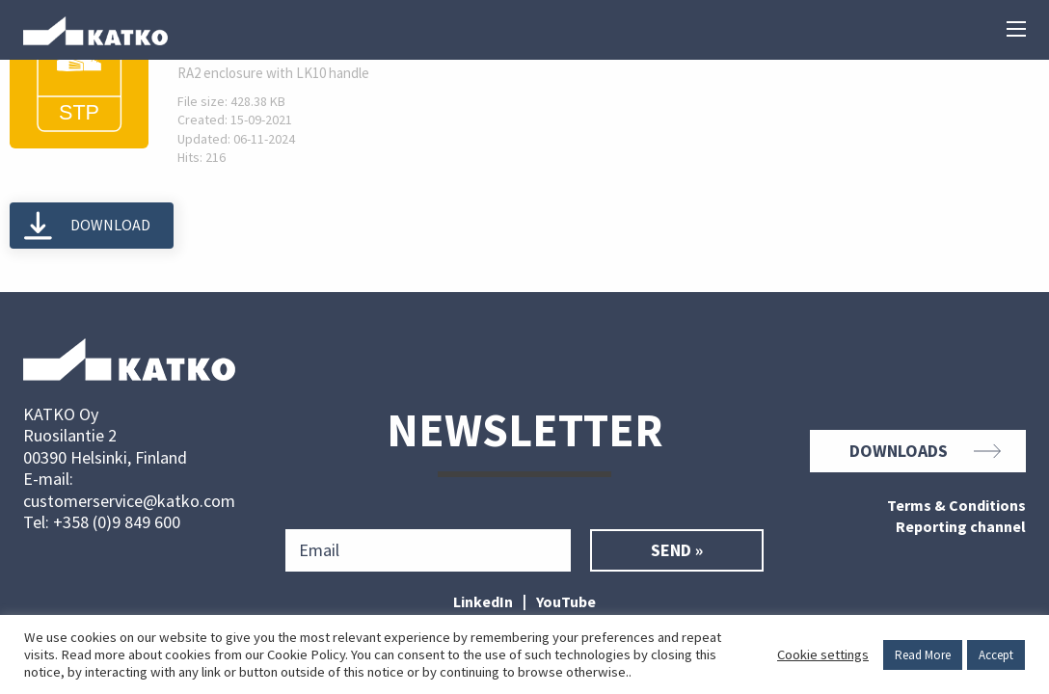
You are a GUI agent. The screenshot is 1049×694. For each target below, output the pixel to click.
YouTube (566, 602)
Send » (677, 550)
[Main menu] (1016, 30)
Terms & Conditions (956, 506)
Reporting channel (961, 527)
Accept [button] (996, 655)
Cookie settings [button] (823, 654)
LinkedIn (483, 602)
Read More (923, 655)
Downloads (925, 451)
